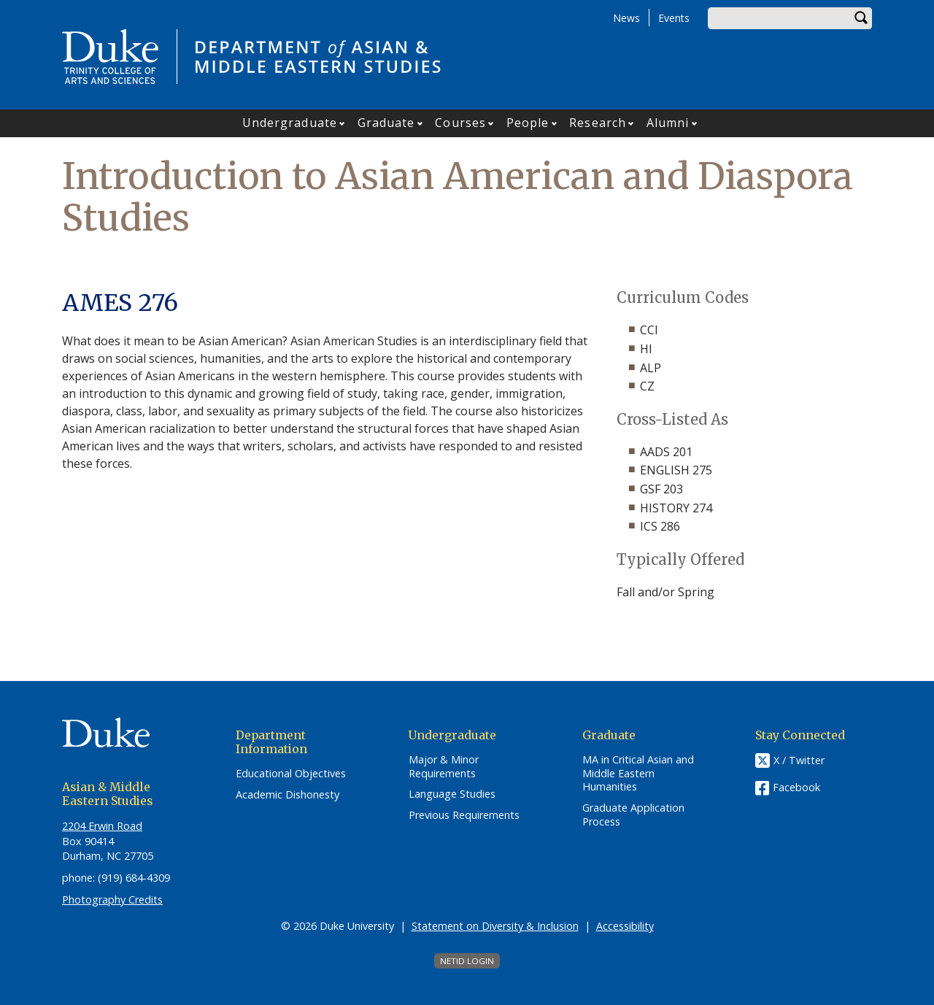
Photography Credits (112, 899)
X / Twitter (799, 760)
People (527, 123)
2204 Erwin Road (102, 826)
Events (674, 18)
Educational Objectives (291, 773)
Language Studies (452, 794)
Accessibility (625, 926)
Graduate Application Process (633, 814)
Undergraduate (289, 123)
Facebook (796, 787)
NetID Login (467, 960)
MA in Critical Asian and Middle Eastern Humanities (638, 773)
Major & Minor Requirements (444, 766)
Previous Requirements (464, 815)
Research (597, 123)
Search (861, 18)
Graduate (386, 123)
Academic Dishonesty (287, 794)
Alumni (668, 123)
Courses (460, 123)
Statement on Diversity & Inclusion (495, 926)
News (626, 18)
